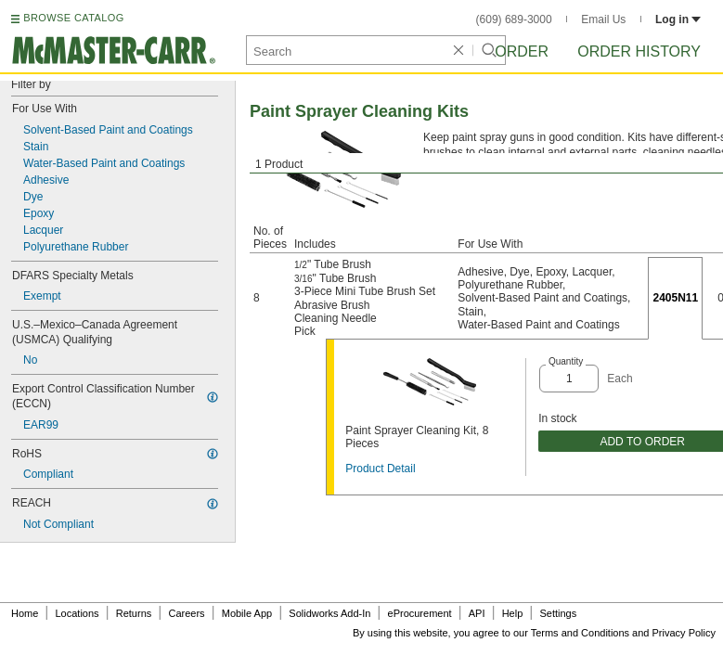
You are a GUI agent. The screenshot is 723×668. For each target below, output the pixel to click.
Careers (186, 613)
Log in (678, 19)
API (477, 613)
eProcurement (420, 613)
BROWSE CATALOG (73, 17)
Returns (134, 613)
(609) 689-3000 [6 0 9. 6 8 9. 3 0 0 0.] (514, 19)
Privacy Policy (684, 632)
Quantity (566, 361)
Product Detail (380, 468)
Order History (639, 51)
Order (522, 51)
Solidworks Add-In (329, 613)
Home (24, 613)
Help (512, 613)
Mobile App (247, 613)
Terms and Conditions (580, 632)
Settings (557, 613)
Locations (77, 613)
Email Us (603, 19)
